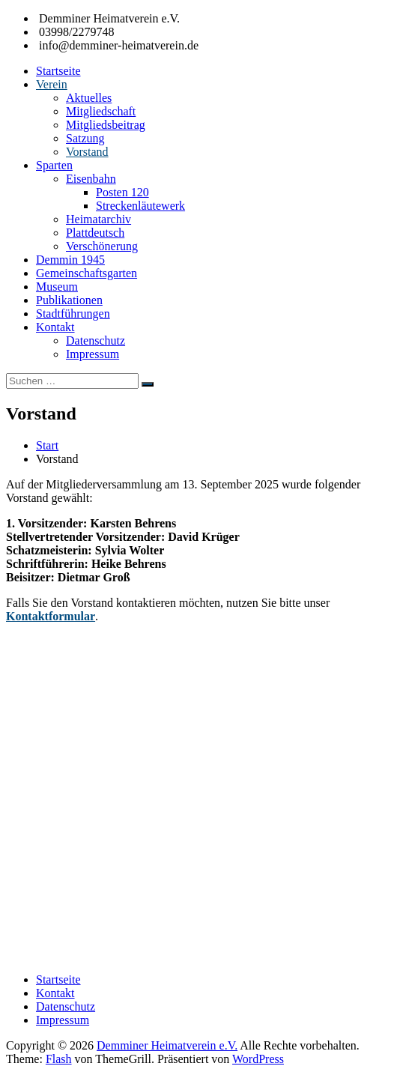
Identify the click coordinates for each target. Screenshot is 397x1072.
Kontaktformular (50, 616)
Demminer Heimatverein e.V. (167, 1045)
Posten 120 (122, 192)
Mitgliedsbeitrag (105, 124)
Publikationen (69, 300)
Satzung (85, 138)
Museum (57, 286)
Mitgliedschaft (101, 111)
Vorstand (87, 151)
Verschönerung (102, 246)
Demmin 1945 (70, 259)
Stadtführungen (73, 313)
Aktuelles (89, 97)
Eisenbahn (91, 178)
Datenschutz (95, 340)
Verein (51, 84)
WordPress (258, 1059)
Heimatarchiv (98, 219)
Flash (59, 1059)
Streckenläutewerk (140, 205)
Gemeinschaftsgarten (86, 273)
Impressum (92, 354)
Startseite (58, 70)
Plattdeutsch (95, 232)
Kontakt (55, 327)
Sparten (54, 165)
